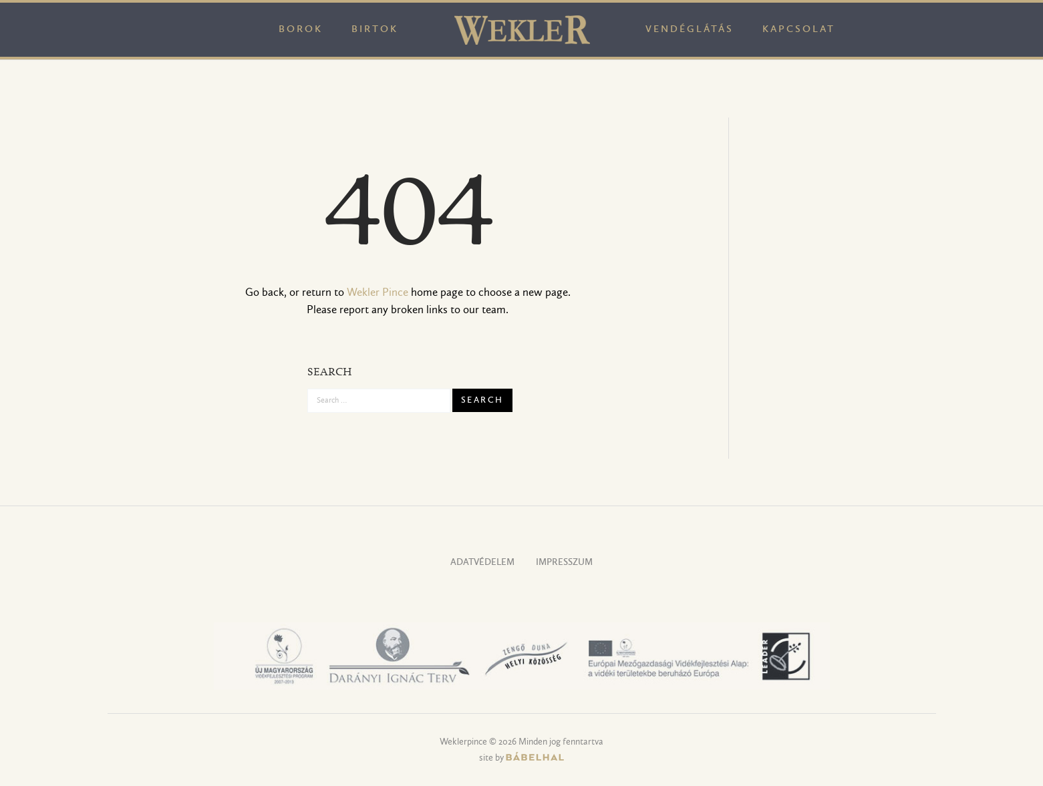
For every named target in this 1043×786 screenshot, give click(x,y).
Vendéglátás (689, 30)
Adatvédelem (482, 562)
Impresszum (564, 562)
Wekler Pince (377, 293)
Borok (301, 30)
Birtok (374, 30)
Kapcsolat (798, 30)
